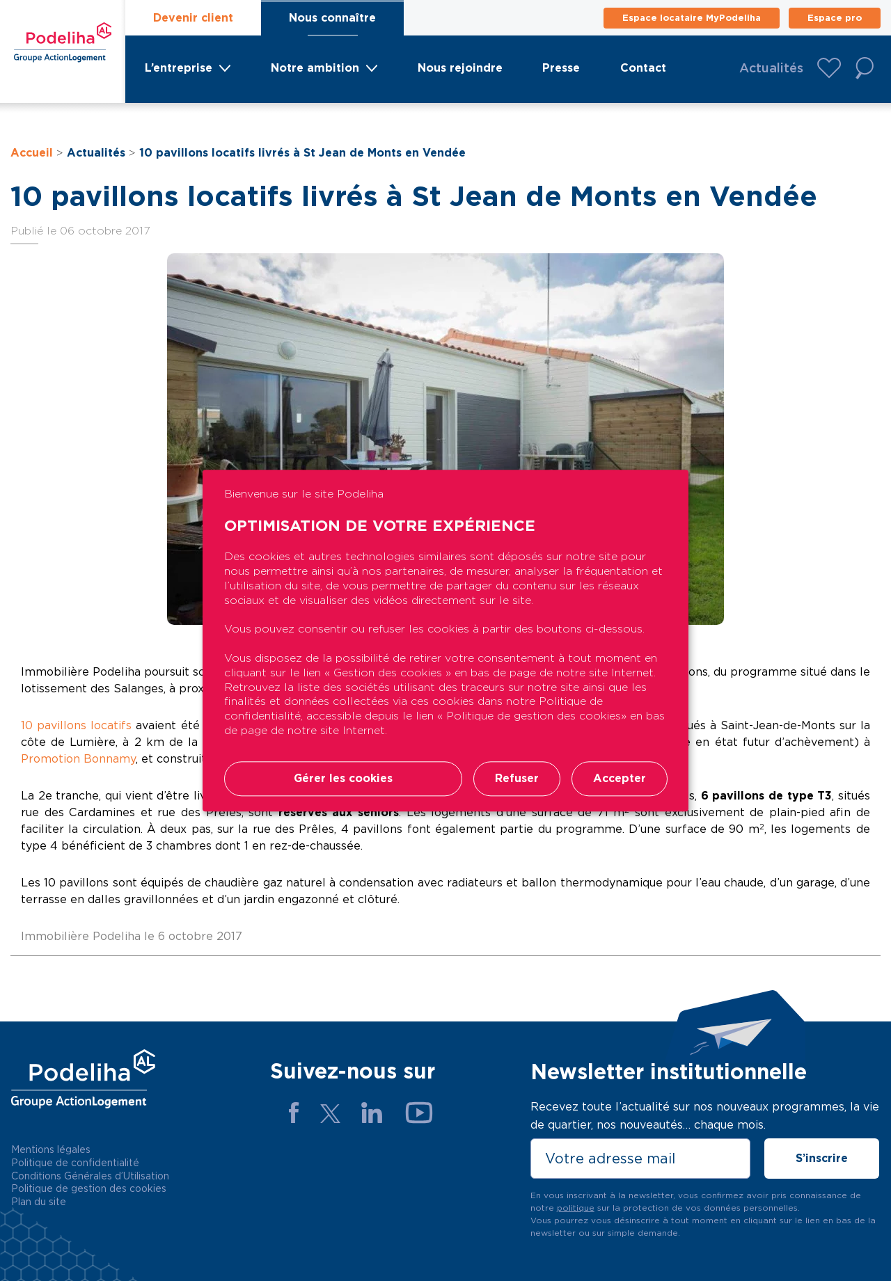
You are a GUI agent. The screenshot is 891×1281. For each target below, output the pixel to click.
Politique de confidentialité (75, 1162)
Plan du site (38, 1201)
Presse (561, 67)
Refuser (517, 778)
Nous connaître (332, 17)
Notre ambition (315, 67)
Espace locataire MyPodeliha (691, 18)
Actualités (771, 68)
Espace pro (834, 18)
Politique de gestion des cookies (88, 1188)
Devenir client (193, 17)
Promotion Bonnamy (78, 758)
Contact (643, 67)
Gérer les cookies (343, 778)
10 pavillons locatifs (76, 725)
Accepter (619, 778)
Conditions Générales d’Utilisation (90, 1175)
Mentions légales (50, 1149)
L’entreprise (178, 67)
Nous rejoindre (460, 67)
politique (575, 1207)
